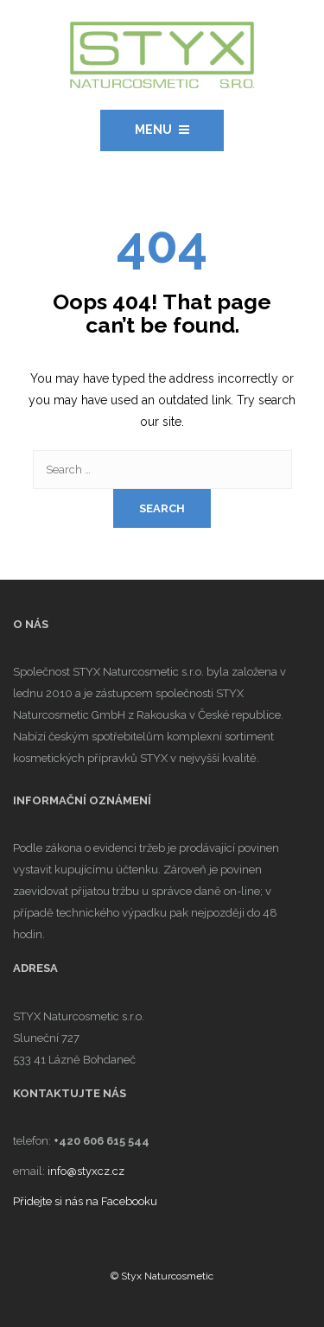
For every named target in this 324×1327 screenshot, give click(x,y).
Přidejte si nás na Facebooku (85, 1201)
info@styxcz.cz (86, 1171)
